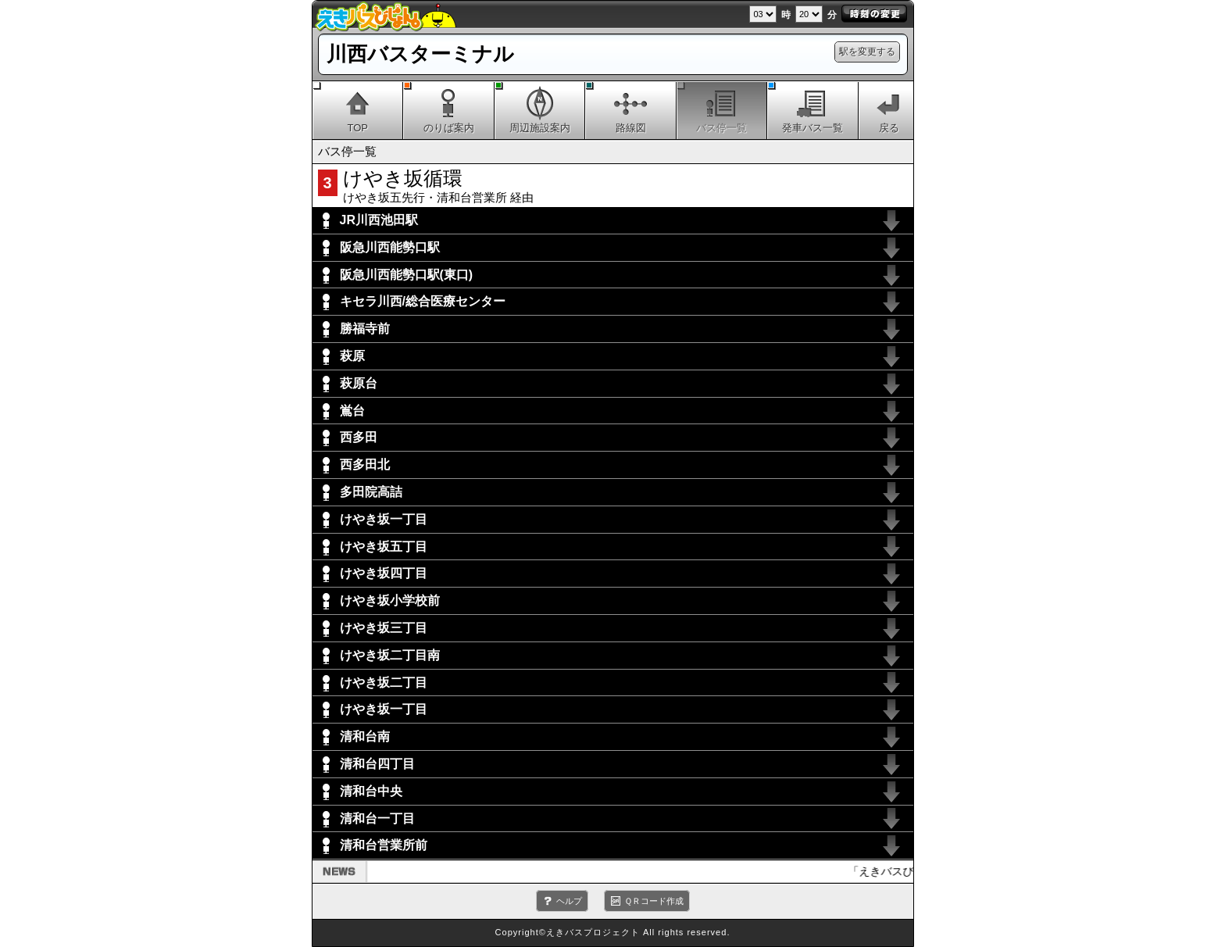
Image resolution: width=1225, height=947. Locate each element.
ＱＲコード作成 (654, 901)
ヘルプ (569, 901)
